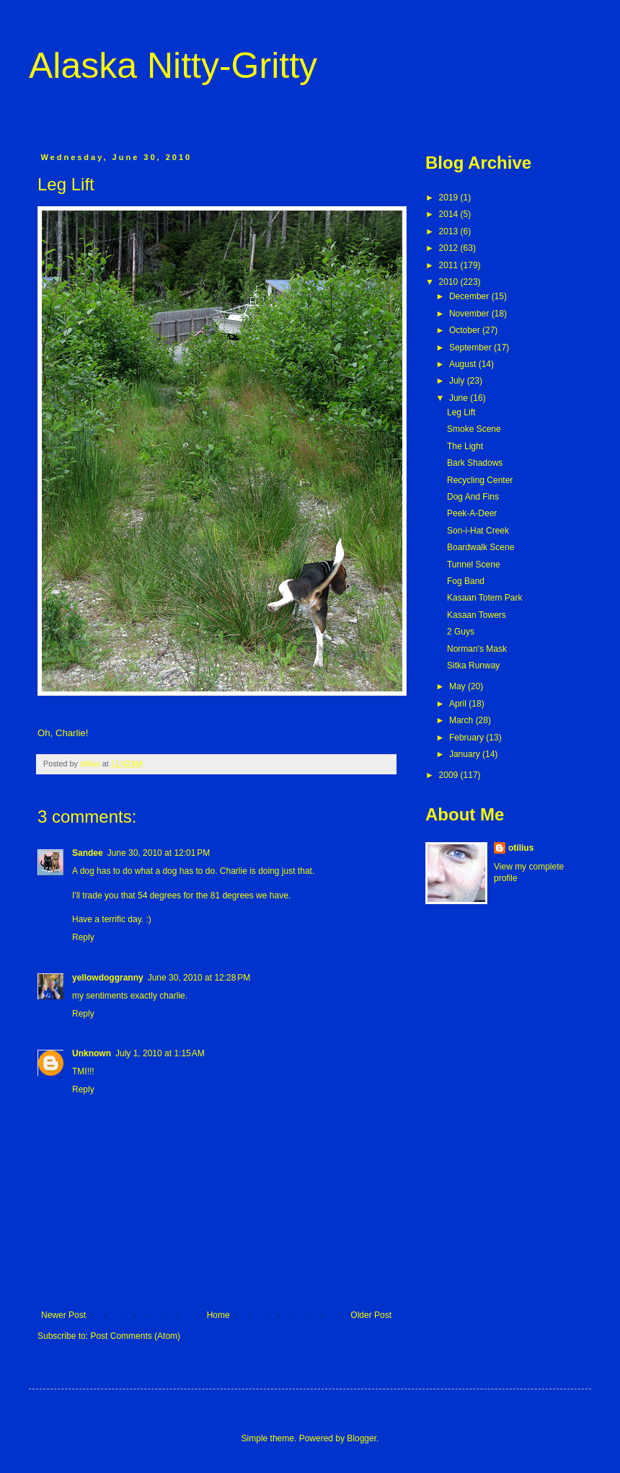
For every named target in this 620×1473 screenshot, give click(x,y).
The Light (465, 446)
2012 (450, 248)
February (467, 738)
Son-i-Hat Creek (478, 531)
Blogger (361, 1438)
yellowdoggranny (107, 978)
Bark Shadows (474, 463)
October (465, 330)
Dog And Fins (473, 497)
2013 (450, 231)
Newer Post (63, 1315)
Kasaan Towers (476, 615)
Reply (83, 937)
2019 (450, 198)
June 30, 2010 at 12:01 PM (158, 853)
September (471, 347)
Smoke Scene (474, 429)
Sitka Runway (473, 665)
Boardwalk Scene (480, 547)
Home (218, 1315)
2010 (450, 282)
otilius (520, 848)
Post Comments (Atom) (135, 1336)
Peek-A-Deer (472, 513)
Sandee (87, 853)
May (458, 686)
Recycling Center (480, 480)
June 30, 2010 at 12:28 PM (199, 978)
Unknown (91, 1053)
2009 (450, 775)
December (470, 296)
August (464, 364)
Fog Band (465, 581)
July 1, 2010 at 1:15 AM (160, 1053)
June (459, 398)
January (465, 754)
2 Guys (460, 632)
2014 (450, 214)
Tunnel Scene (473, 564)
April (459, 704)
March (462, 720)
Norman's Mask (477, 649)
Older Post (370, 1315)
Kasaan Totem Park (485, 598)
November (470, 314)
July (458, 381)
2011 (450, 265)
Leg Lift (461, 412)
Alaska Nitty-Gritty (173, 65)
